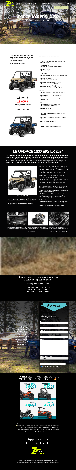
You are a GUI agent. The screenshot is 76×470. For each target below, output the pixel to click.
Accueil (18, 3)
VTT (24, 3)
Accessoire (61, 3)
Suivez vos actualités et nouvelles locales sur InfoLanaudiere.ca (38, 465)
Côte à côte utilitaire (44, 3)
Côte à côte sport (32, 3)
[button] (61, 7)
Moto (54, 3)
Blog (68, 3)
